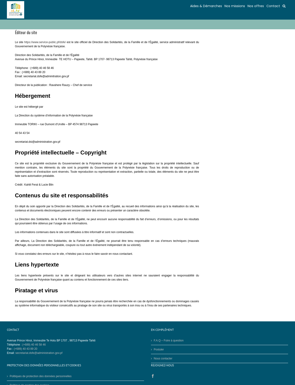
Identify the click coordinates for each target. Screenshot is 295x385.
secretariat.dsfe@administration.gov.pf (38, 353)
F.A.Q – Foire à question (168, 340)
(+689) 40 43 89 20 (25, 348)
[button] (284, 5)
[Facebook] (153, 376)
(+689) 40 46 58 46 (34, 344)
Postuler (159, 349)
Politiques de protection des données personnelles (40, 376)
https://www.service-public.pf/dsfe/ (45, 42)
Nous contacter (163, 358)
